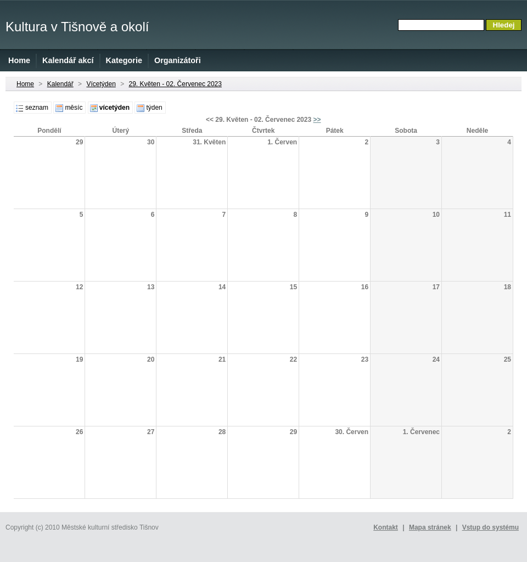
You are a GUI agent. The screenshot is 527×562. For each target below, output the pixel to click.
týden (154, 107)
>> (317, 119)
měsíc (73, 107)
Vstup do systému (490, 527)
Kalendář (60, 84)
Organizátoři (177, 60)
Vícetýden (100, 84)
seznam (36, 107)
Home (19, 60)
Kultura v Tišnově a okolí (77, 26)
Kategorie (124, 60)
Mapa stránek (430, 527)
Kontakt (385, 527)
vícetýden (114, 107)
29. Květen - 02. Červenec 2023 (175, 84)
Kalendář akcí (68, 60)
